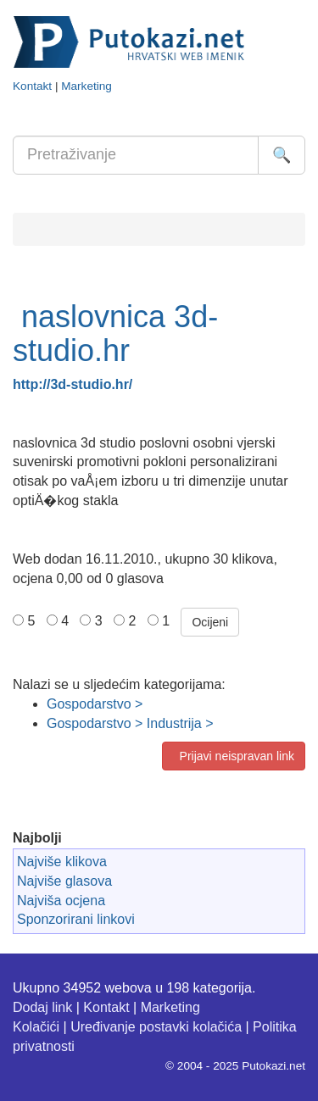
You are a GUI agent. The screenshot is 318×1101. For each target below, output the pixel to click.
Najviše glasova (64, 881)
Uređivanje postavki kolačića (156, 1027)
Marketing (86, 86)
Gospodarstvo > (94, 704)
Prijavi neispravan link (233, 756)
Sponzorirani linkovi (76, 919)
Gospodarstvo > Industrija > (130, 723)
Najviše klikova (62, 861)
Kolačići (36, 1027)
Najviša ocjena (61, 900)
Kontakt (32, 86)
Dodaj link (42, 1007)
